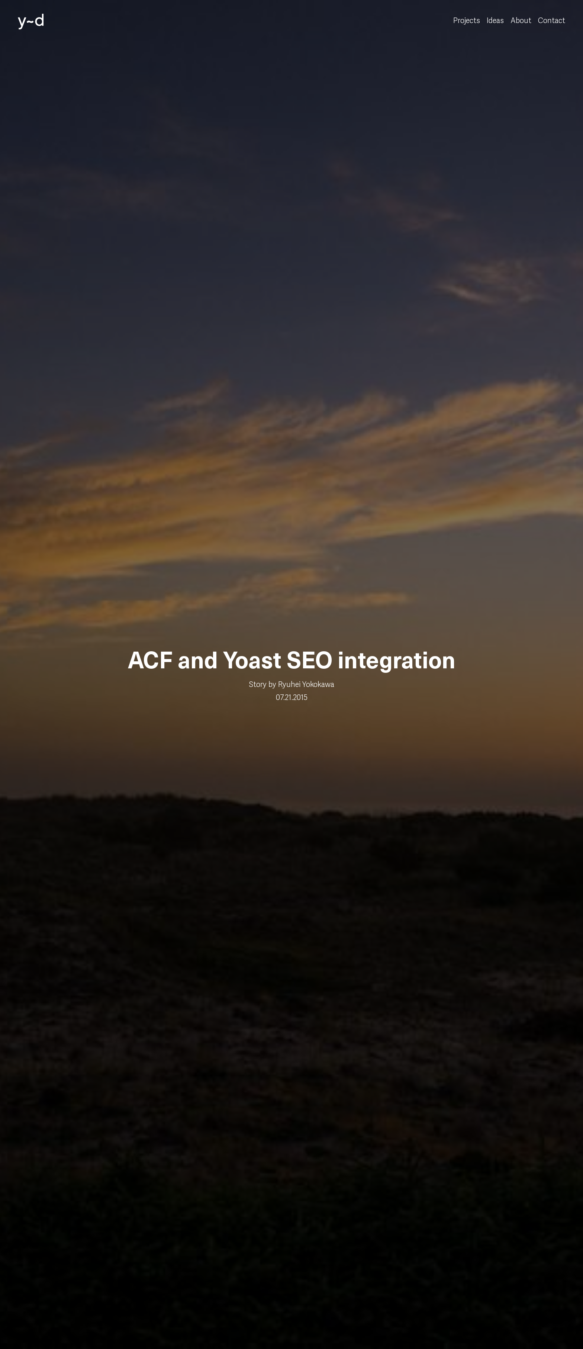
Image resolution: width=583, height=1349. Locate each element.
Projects (466, 21)
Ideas (495, 21)
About (520, 21)
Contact (551, 21)
